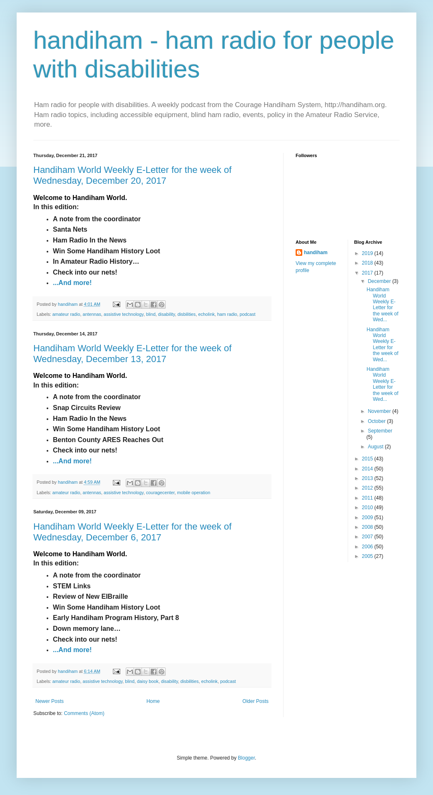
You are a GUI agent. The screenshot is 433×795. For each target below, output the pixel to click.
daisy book (148, 681)
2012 (368, 488)
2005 (368, 556)
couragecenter (160, 492)
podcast (248, 314)
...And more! (72, 282)
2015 (368, 459)
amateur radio (66, 314)
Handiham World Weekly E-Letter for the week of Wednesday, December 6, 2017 (132, 531)
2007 (368, 537)
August (376, 447)
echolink (206, 314)
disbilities (186, 314)
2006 (368, 547)
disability (166, 314)
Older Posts (255, 701)
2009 (368, 517)
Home (153, 701)
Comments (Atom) (84, 713)
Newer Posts (49, 701)
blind (151, 314)
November (380, 411)
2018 (368, 263)
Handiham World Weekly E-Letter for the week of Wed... (382, 304)
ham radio (227, 314)
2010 (368, 507)
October (377, 421)
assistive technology (124, 314)
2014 (368, 469)
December (380, 281)
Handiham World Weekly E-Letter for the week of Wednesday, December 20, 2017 (132, 175)
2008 (368, 527)
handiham (316, 252)
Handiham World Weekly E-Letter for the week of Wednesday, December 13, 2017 (132, 353)
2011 (368, 498)
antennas (91, 314)
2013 (368, 478)
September (380, 431)
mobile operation (193, 492)
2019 (368, 253)
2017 (368, 273)
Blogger (246, 758)
